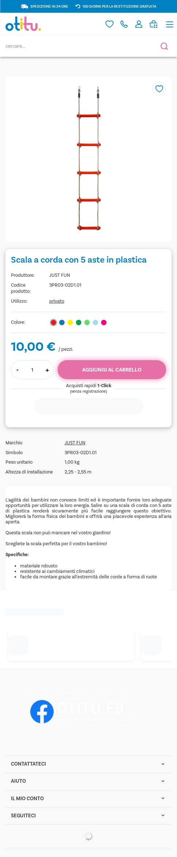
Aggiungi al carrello (112, 369)
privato (56, 301)
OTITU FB (90, 708)
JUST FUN (59, 275)
